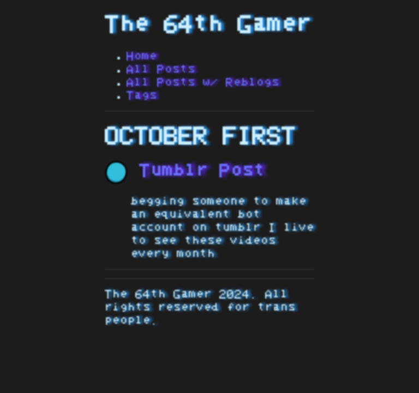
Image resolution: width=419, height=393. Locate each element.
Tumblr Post (185, 170)
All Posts (161, 69)
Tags (142, 95)
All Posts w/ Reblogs (203, 82)
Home (142, 56)
